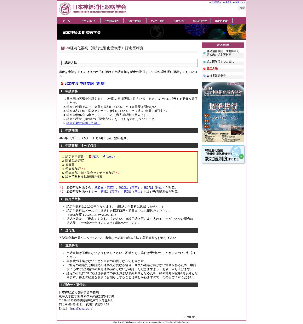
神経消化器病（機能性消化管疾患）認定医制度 (223, 53)
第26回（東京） (130, 187)
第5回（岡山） (134, 191)
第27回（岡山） (154, 187)
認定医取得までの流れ (220, 61)
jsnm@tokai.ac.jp (81, 308)
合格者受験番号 (216, 75)
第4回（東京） (110, 191)
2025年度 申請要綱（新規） (83, 83)
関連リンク (238, 2)
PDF (93, 156)
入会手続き (214, 2)
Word (107, 156)
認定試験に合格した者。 (83, 123)
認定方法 (212, 68)
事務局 (227, 2)
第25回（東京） (105, 187)
